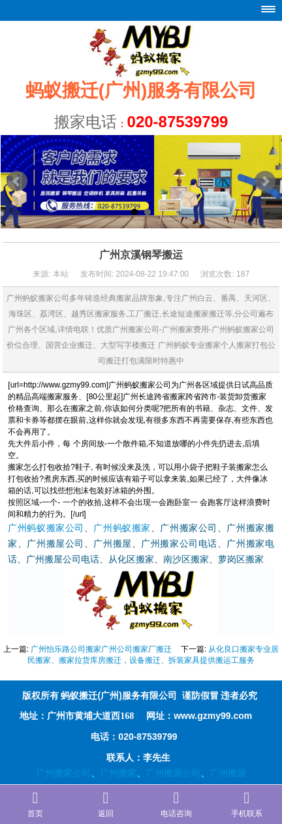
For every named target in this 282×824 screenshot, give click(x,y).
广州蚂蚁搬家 (121, 528)
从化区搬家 (131, 559)
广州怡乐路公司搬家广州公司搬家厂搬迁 (101, 649)
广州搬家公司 (188, 528)
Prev (17, 181)
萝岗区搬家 (241, 559)
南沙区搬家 (186, 559)
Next (265, 181)
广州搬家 (118, 773)
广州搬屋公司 (55, 544)
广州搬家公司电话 (179, 544)
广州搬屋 (112, 544)
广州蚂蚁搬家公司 (46, 528)
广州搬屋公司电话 (62, 559)
